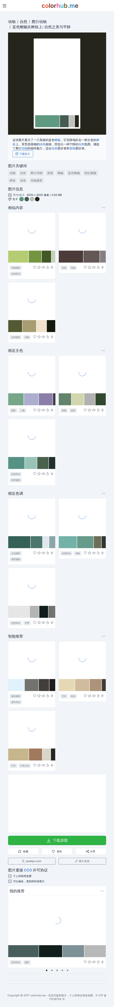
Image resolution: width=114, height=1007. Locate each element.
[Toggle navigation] (4, 6)
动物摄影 (36, 180)
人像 (22, 410)
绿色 (42, 144)
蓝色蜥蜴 (74, 173)
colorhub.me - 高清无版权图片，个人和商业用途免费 (61, 995)
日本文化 (24, 765)
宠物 (72, 148)
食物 (64, 410)
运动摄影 (15, 553)
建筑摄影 (15, 696)
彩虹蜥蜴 (90, 173)
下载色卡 (22, 154)
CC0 (28, 870)
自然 (23, 21)
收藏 (23, 851)
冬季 (27, 623)
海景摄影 (15, 559)
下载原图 (57, 840)
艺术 (64, 696)
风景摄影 (15, 480)
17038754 (55, 999)
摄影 (13, 410)
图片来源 (82, 861)
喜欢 (56, 851)
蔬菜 (73, 410)
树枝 (35, 27)
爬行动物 (39, 21)
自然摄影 (15, 337)
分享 (90, 851)
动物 (12, 21)
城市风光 (15, 702)
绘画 (73, 696)
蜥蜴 (23, 27)
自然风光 (15, 273)
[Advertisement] (57, 803)
